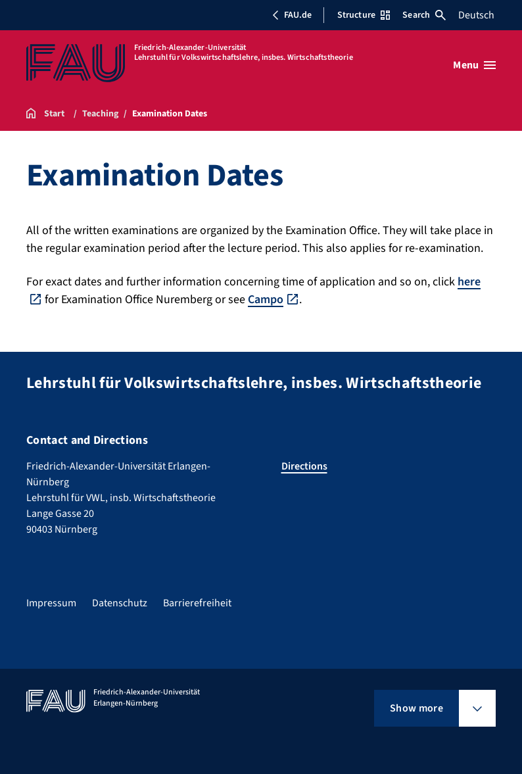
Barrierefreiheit (197, 603)
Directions (304, 466)
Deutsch (476, 15)
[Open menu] (474, 65)
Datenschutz (119, 603)
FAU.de (292, 15)
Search (424, 15)
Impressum (51, 603)
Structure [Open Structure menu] (363, 15)
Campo (265, 299)
